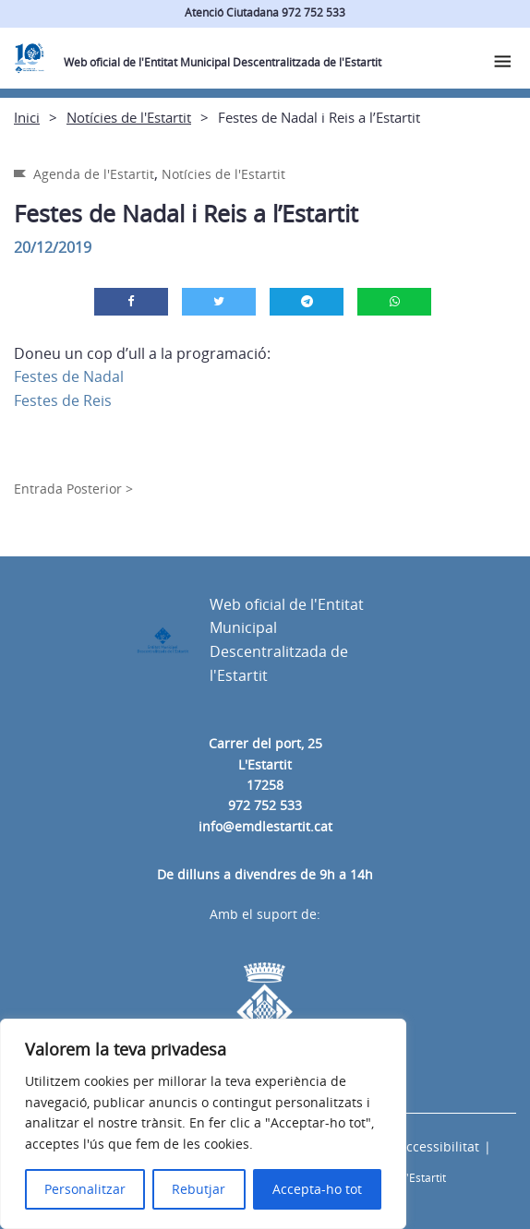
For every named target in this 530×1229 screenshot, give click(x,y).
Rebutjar (198, 1189)
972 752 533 (265, 805)
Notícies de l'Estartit (128, 117)
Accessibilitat (438, 1146)
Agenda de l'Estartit (93, 174)
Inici (27, 117)
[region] (203, 1124)
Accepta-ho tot (317, 1189)
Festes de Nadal (69, 376)
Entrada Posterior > (73, 488)
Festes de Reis (63, 400)
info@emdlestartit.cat (265, 826)
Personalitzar (85, 1189)
